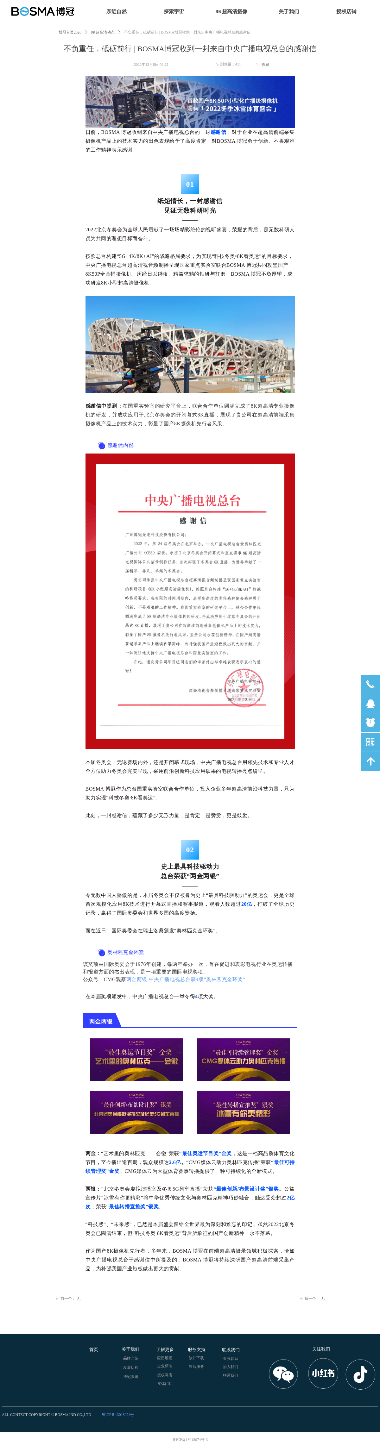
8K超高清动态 (103, 32)
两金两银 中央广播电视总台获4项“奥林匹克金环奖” (185, 979)
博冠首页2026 (70, 32)
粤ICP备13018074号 (118, 1414)
